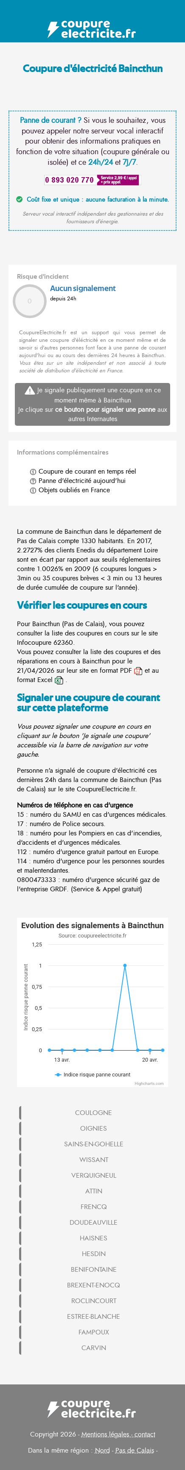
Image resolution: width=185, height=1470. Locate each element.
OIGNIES (93, 1128)
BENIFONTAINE (94, 1269)
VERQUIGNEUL (93, 1175)
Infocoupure (34, 642)
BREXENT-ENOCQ (93, 1285)
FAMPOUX (93, 1332)
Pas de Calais (134, 1450)
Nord (102, 1450)
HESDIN (94, 1254)
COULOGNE (93, 1113)
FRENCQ (94, 1207)
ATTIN (93, 1191)
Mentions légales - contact (118, 1434)
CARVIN (93, 1348)
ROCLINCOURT (93, 1301)
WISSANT (93, 1160)
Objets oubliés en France (70, 490)
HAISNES (93, 1238)
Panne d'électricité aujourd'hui (78, 480)
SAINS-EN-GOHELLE (93, 1144)
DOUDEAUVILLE (94, 1222)
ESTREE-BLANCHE (93, 1316)
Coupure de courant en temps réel (83, 471)
